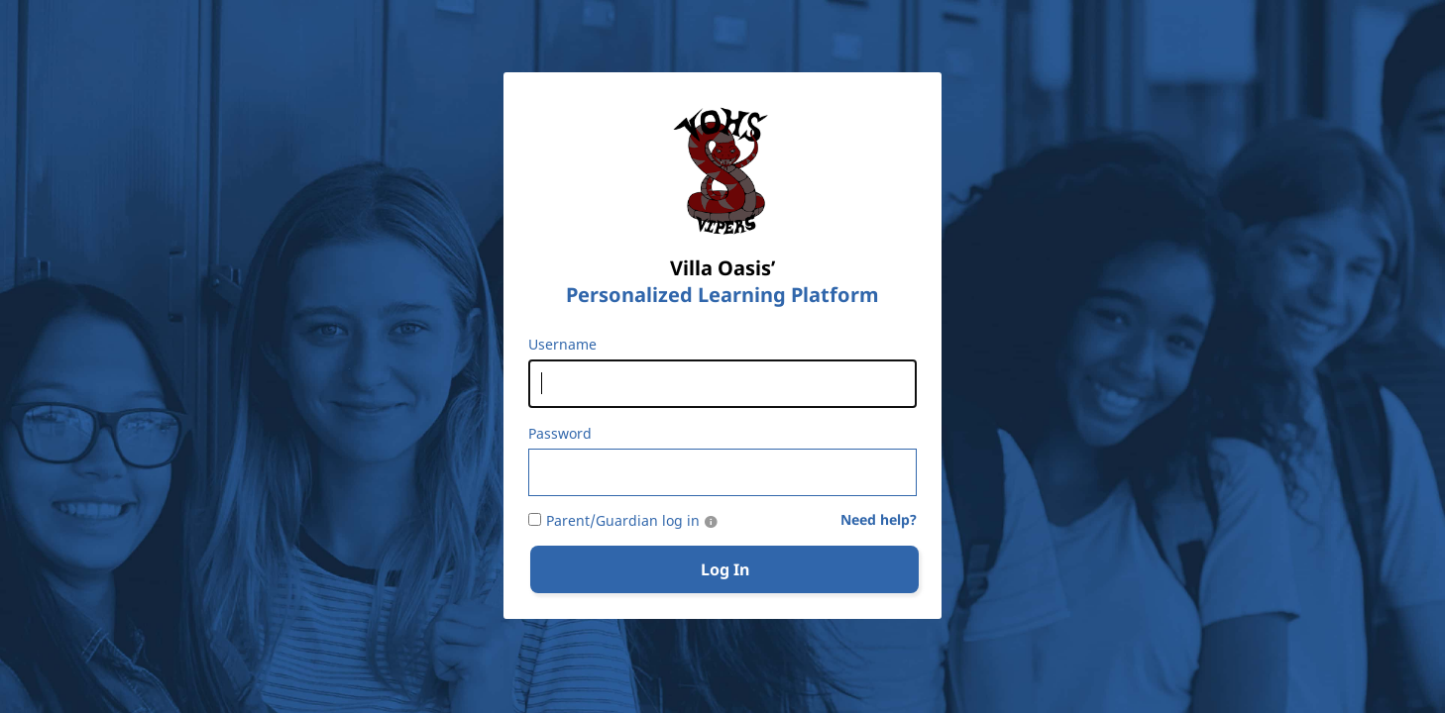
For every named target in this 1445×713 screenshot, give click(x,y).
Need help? (878, 520)
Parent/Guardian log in (623, 521)
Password (560, 434)
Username (562, 345)
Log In (725, 569)
